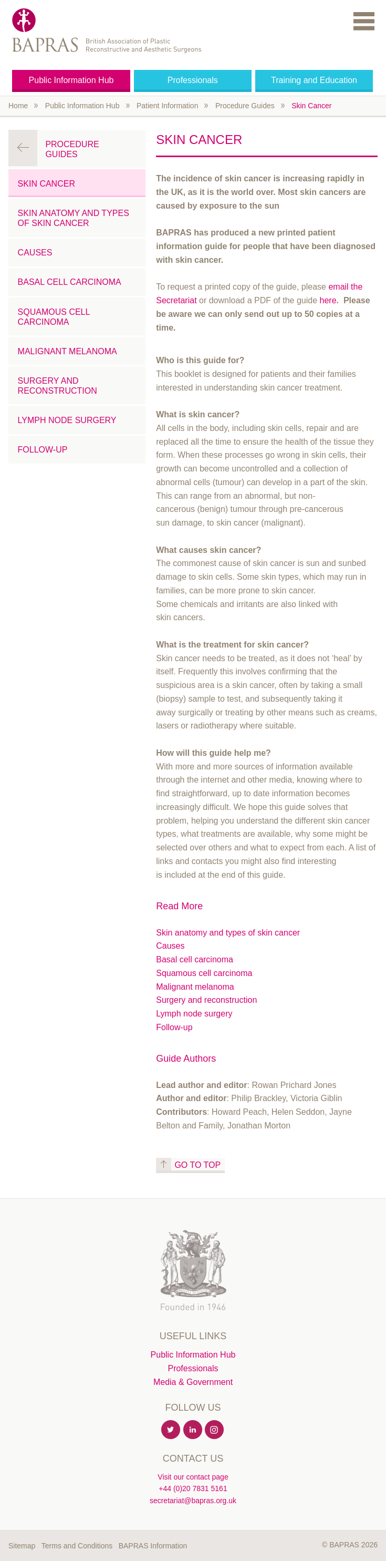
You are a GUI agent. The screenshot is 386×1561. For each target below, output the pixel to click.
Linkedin (193, 1430)
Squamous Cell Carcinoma (54, 316)
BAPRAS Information (153, 1546)
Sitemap (21, 1546)
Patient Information (168, 105)
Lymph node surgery (194, 1013)
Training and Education (314, 80)
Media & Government (193, 1382)
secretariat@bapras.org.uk (193, 1500)
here (328, 300)
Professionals (193, 80)
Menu (363, 20)
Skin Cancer (311, 105)
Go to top (197, 1165)
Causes (170, 945)
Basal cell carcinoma (194, 959)
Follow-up (174, 1027)
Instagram (215, 1430)
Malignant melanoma (195, 986)
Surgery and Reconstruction (57, 385)
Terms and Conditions (76, 1546)
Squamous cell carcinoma (204, 973)
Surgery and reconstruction (206, 999)
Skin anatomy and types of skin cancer (228, 932)
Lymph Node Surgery (67, 420)
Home (18, 105)
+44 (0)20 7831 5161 (193, 1488)
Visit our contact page (193, 1477)
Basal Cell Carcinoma (69, 282)
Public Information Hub (71, 80)
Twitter (171, 1430)
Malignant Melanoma (67, 351)
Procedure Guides (245, 105)
